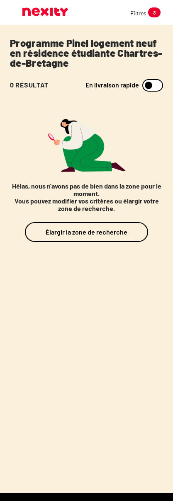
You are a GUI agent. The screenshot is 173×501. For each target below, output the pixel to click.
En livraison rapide (112, 85)
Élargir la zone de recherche (86, 232)
